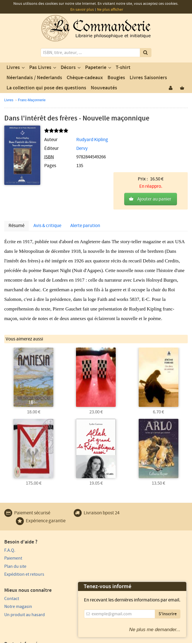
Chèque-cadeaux (85, 77)
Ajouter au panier (154, 155)
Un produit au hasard (118, 541)
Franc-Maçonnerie (31, 100)
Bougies (116, 77)
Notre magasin (112, 533)
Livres (13, 67)
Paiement (13, 533)
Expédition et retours (24, 549)
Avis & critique (47, 201)
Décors (68, 67)
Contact (105, 525)
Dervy (73, 148)
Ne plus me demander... (154, 629)
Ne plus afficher (110, 9)
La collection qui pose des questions (46, 88)
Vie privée (37, 627)
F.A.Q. (9, 525)
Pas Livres (40, 67)
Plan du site (15, 541)
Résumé (16, 201)
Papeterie (95, 67)
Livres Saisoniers (148, 77)
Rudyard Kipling (83, 140)
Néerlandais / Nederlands (34, 77)
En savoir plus (82, 9)
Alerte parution (85, 201)
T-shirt (123, 67)
